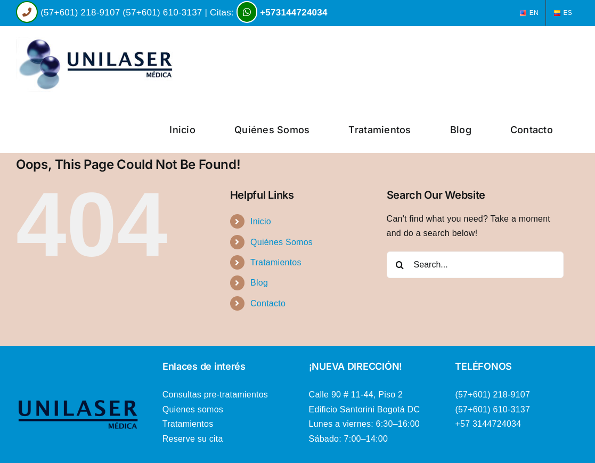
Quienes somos (192, 409)
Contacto (268, 303)
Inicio (260, 221)
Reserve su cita (192, 438)
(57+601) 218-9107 (80, 12)
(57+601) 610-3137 (162, 12)
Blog (259, 282)
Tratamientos (275, 262)
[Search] (400, 264)
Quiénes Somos (281, 242)
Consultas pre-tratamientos (215, 394)
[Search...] (475, 264)
